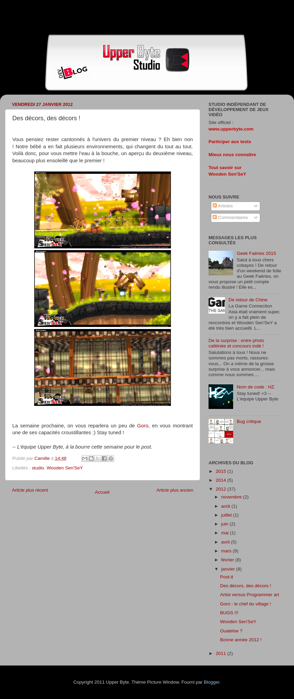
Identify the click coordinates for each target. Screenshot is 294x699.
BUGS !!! (229, 612)
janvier (228, 569)
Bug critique (249, 421)
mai (225, 532)
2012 (221, 489)
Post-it (226, 576)
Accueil (102, 492)
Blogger (211, 682)
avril (226, 542)
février (228, 559)
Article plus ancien (175, 490)
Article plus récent (30, 490)
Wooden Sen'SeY (65, 467)
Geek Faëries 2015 (256, 253)
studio (38, 467)
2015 (221, 471)
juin (225, 523)
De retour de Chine (247, 299)
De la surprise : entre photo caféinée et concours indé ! (236, 343)
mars (227, 550)
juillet (227, 515)
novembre (232, 496)
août (226, 506)
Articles (223, 205)
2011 (221, 653)
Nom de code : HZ (255, 386)
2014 (221, 480)
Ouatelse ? (231, 630)
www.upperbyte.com (231, 129)
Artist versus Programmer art (249, 594)
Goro (142, 425)
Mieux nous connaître (232, 154)
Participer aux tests (230, 141)
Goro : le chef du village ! (245, 603)
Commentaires (230, 217)
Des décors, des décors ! (245, 585)
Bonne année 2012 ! (241, 639)
